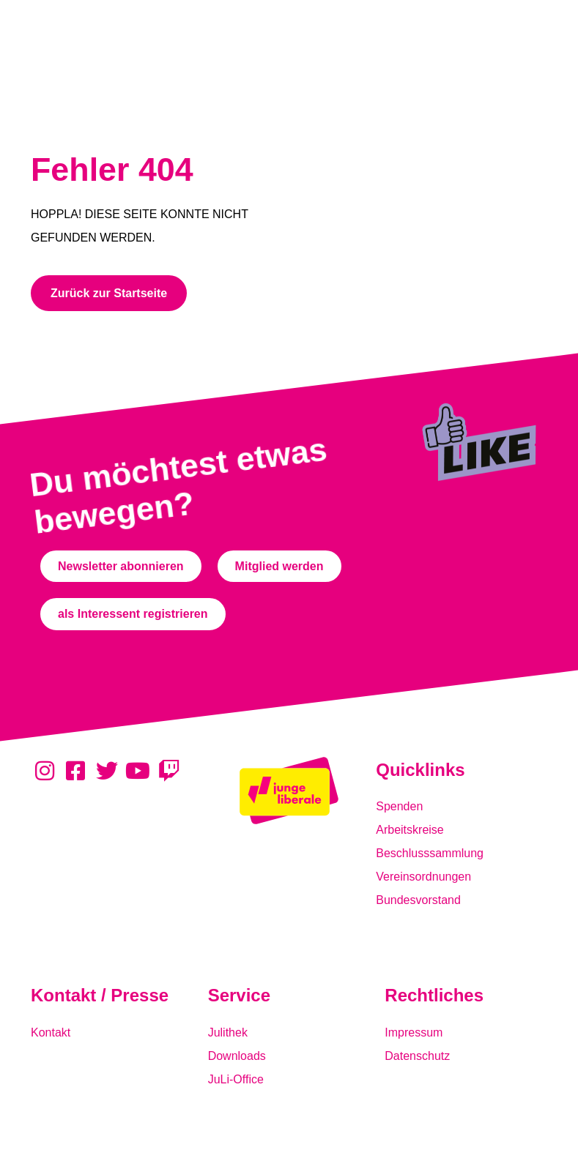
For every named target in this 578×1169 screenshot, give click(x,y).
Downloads (237, 1056)
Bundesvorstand (418, 900)
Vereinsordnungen (423, 876)
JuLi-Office (236, 1079)
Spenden (399, 806)
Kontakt (50, 1032)
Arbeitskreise (409, 829)
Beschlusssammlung (429, 853)
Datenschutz (417, 1056)
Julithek (228, 1032)
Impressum (413, 1032)
